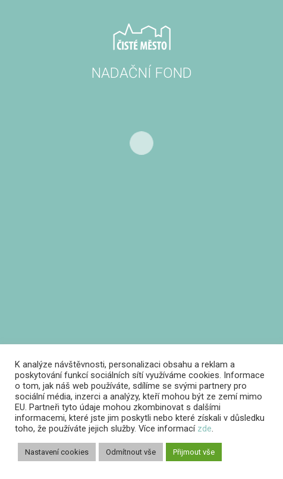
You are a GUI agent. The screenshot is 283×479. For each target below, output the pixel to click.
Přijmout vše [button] (194, 452)
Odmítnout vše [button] (131, 452)
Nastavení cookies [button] (57, 452)
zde (204, 428)
